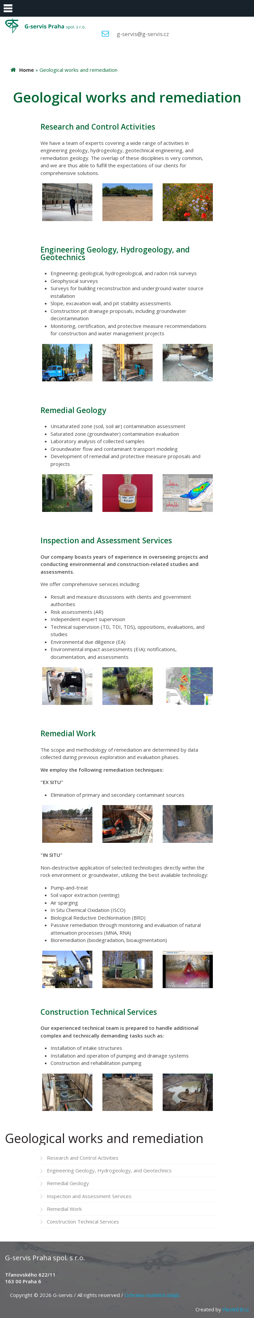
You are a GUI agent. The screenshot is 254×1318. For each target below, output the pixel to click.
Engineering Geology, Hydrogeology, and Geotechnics (109, 1170)
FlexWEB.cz (236, 1309)
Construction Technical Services (83, 1221)
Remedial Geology (68, 1183)
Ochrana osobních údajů (151, 1295)
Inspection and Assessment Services (89, 1196)
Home (26, 69)
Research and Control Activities (82, 1157)
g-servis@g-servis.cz (143, 34)
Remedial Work (64, 1208)
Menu (8, 8)
